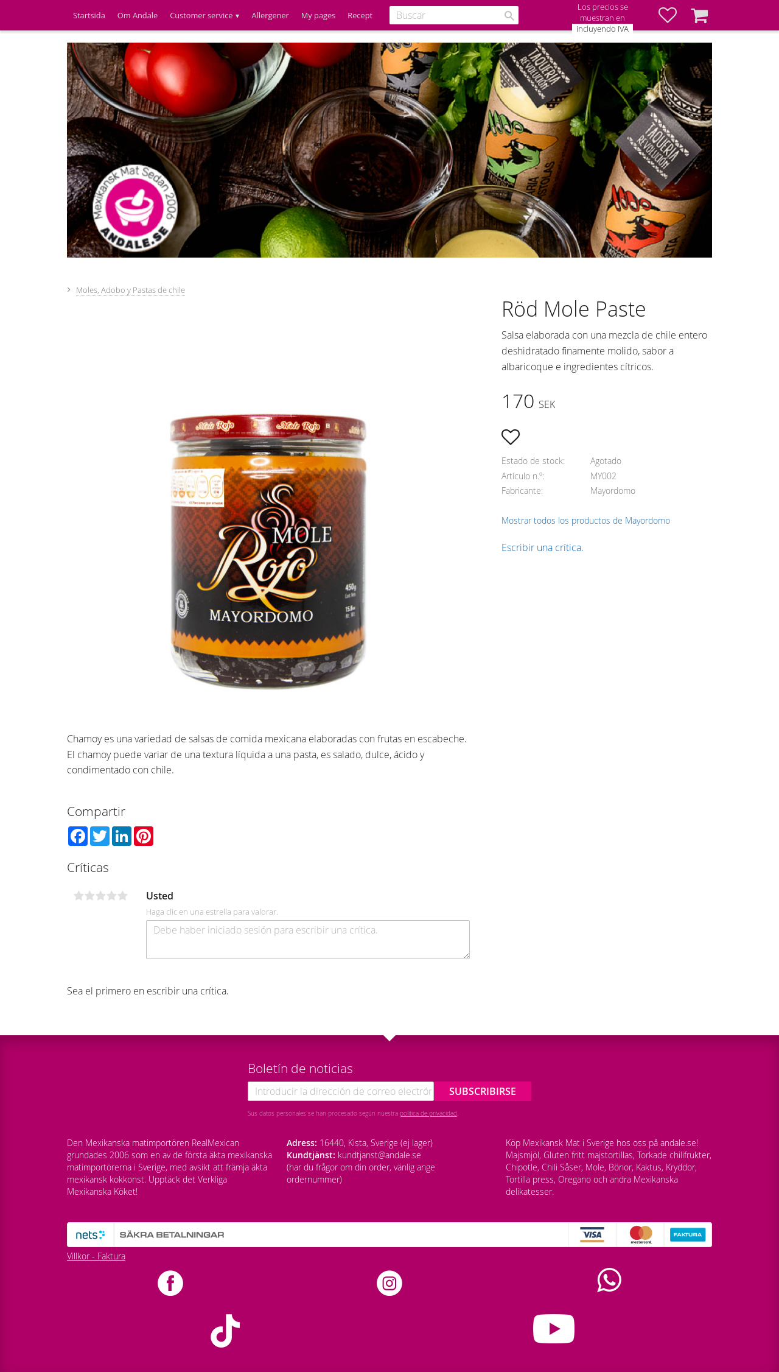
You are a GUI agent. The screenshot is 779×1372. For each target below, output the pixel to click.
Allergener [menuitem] (269, 15)
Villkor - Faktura (96, 1256)
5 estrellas (122, 895)
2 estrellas (89, 895)
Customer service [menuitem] (201, 15)
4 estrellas (111, 895)
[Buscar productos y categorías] (454, 15)
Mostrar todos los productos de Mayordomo (585, 520)
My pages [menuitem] (318, 15)
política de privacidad (428, 1113)
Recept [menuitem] (360, 15)
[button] (673, 15)
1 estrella (78, 895)
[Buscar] (509, 16)
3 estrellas (100, 895)
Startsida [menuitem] (89, 15)
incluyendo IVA (602, 29)
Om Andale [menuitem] (137, 15)
